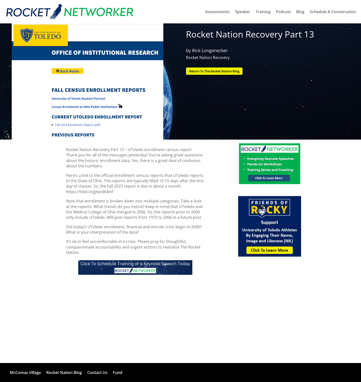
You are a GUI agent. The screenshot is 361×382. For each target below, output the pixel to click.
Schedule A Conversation (333, 11)
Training (263, 11)
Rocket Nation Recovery (208, 57)
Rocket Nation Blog (64, 372)
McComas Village (25, 372)
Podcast (283, 11)
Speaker (242, 11)
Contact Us (97, 372)
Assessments (217, 11)
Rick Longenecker (210, 50)
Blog (300, 11)
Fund (117, 372)
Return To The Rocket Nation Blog (217, 71)
